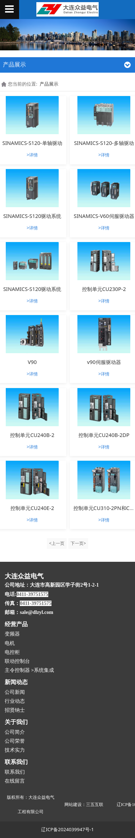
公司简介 (15, 732)
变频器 (12, 634)
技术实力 (15, 750)
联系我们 (15, 772)
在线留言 (15, 781)
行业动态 (15, 701)
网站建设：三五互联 (83, 804)
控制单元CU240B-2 (32, 435)
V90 (32, 362)
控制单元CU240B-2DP (104, 435)
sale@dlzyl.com (36, 612)
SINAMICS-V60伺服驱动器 (104, 216)
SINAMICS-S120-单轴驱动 (32, 143)
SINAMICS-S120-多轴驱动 (104, 143)
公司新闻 (15, 692)
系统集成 (44, 670)
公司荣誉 (15, 741)
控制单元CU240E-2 (32, 508)
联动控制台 (17, 661)
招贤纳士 (15, 710)
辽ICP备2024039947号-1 (67, 829)
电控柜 (12, 652)
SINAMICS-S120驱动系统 (32, 216)
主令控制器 (17, 670)
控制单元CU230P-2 (104, 289)
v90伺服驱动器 (104, 362)
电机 (10, 643)
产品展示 (49, 84)
